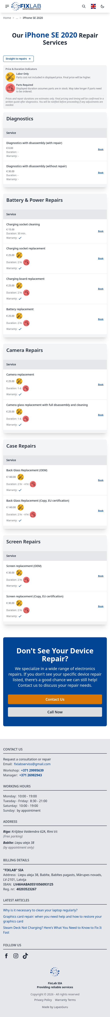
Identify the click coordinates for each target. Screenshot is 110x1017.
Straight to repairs (18, 58)
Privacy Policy (43, 1000)
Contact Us (55, 699)
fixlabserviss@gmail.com (32, 764)
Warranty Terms (65, 1000)
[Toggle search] (84, 6)
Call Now (55, 712)
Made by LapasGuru (55, 1007)
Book (100, 149)
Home (7, 18)
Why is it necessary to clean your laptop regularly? (40, 910)
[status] (19, 255)
